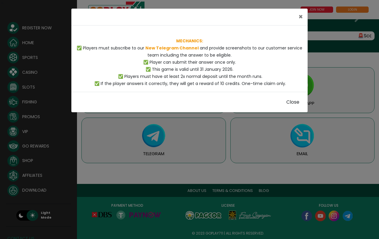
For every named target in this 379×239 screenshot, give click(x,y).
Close (292, 102)
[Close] (301, 17)
